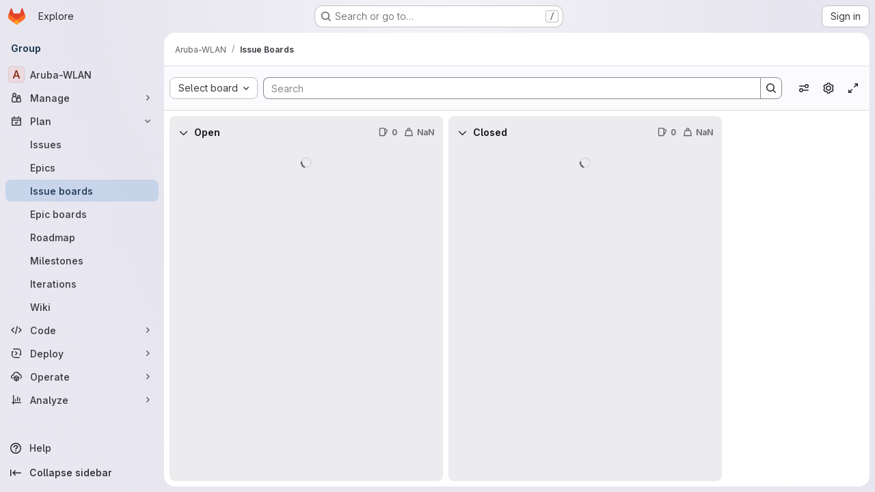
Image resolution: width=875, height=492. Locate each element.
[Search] (505, 88)
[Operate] (82, 376)
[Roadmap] (82, 237)
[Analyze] (82, 400)
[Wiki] (82, 307)
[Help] (82, 448)
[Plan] (82, 121)
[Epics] (82, 167)
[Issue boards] (82, 191)
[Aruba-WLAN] (82, 74)
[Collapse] (183, 132)
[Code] (82, 330)
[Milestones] (82, 260)
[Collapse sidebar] (82, 473)
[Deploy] (82, 353)
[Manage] (82, 98)
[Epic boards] (82, 214)
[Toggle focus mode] (853, 88)
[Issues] (82, 144)
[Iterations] (82, 284)
